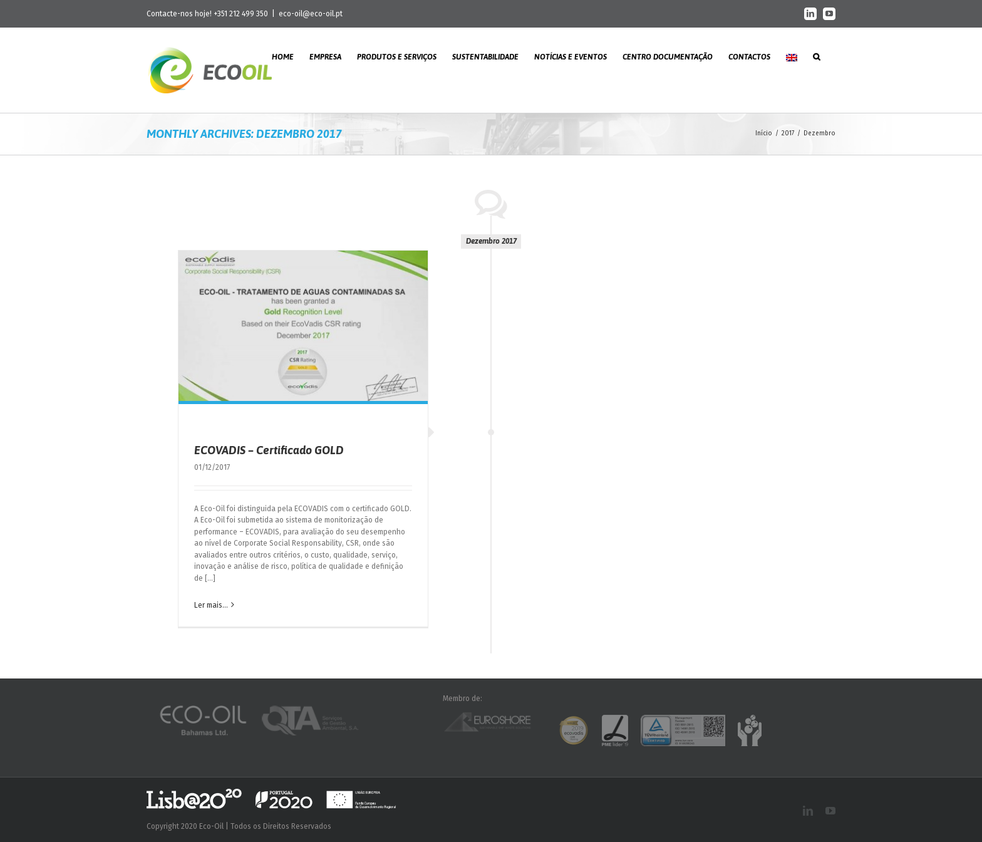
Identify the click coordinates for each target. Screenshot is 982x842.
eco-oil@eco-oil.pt (311, 13)
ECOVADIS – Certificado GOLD (269, 450)
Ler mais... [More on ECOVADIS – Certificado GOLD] (211, 605)
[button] (816, 56)
